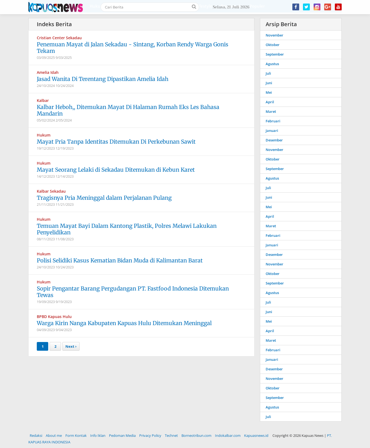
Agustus (272, 63)
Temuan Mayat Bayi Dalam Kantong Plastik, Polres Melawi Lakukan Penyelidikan (127, 229)
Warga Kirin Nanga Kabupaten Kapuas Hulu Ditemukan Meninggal (124, 323)
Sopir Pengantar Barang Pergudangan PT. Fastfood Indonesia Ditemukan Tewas (133, 291)
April (270, 101)
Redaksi (36, 435)
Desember (274, 140)
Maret (271, 111)
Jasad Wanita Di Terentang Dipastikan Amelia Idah (102, 78)
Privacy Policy (150, 435)
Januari (272, 130)
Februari (273, 121)
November (274, 35)
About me (54, 435)
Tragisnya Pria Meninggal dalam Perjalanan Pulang (104, 197)
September (275, 54)
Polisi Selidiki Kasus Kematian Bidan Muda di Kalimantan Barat (120, 260)
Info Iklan (97, 435)
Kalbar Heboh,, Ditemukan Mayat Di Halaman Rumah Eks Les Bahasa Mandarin (128, 110)
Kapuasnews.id (256, 435)
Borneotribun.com (196, 435)
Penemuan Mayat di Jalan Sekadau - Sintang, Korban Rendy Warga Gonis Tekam (132, 47)
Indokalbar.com (228, 435)
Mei (269, 92)
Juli (268, 73)
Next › (71, 346)
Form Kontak (76, 435)
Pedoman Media (122, 435)
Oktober (273, 44)
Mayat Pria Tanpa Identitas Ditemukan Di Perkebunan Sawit (116, 141)
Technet (171, 435)
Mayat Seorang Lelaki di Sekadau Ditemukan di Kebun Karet (116, 169)
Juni (269, 82)
